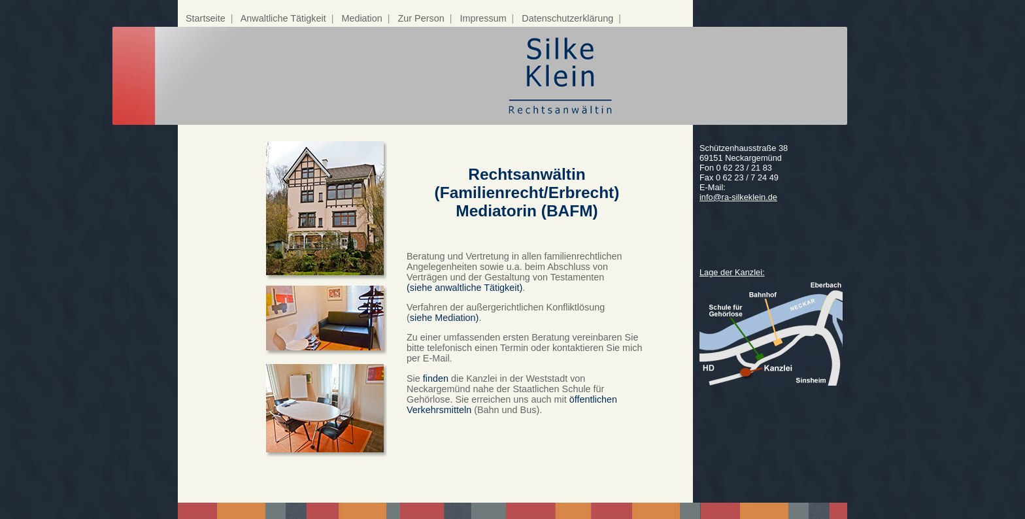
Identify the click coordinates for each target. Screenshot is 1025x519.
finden (435, 378)
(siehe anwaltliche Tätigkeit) (464, 287)
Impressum (483, 18)
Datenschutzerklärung (567, 18)
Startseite (206, 18)
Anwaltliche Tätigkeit (283, 18)
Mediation (361, 18)
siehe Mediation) (444, 317)
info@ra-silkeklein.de (738, 197)
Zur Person (421, 18)
